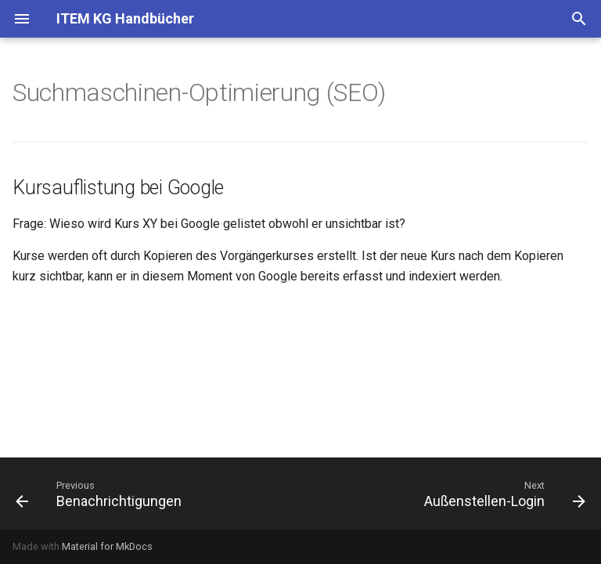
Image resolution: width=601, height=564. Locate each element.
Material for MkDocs (107, 546)
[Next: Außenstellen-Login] (502, 493)
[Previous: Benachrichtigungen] (101, 493)
